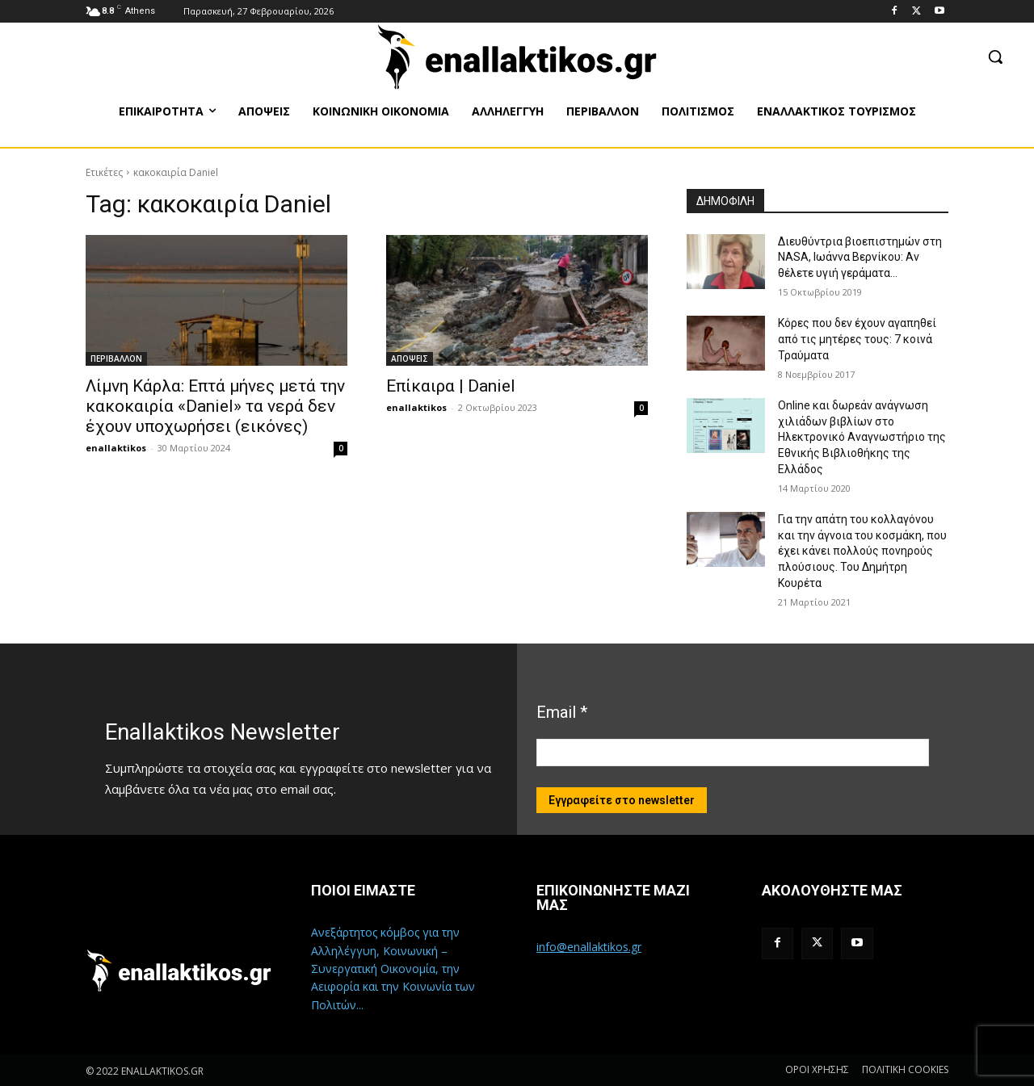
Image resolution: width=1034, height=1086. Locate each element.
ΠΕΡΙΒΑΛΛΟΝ (116, 358)
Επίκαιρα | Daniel (450, 386)
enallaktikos (116, 448)
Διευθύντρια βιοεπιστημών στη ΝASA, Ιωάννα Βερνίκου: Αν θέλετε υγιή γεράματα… (860, 257)
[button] (995, 56)
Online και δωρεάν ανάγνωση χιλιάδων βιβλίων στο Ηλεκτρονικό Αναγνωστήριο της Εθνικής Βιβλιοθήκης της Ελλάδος (862, 437)
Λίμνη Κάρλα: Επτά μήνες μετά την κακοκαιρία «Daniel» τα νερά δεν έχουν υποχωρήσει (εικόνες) (215, 406)
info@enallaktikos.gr (588, 946)
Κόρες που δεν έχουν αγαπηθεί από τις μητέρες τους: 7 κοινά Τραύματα (857, 339)
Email (561, 712)
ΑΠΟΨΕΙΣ (409, 358)
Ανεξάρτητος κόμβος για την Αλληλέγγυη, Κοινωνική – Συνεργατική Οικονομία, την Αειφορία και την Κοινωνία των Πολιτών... (393, 969)
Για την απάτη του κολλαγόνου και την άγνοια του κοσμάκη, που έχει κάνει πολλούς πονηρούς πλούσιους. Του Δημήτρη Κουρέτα (862, 551)
